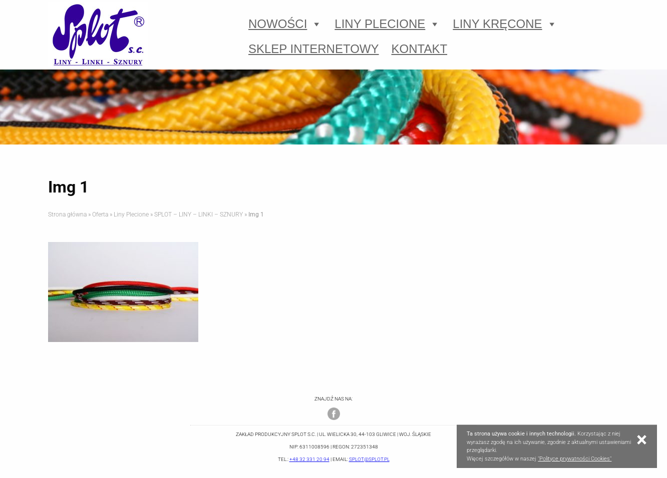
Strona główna (67, 214)
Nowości (285, 24)
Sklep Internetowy (313, 49)
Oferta (100, 214)
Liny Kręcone (505, 24)
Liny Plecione (387, 24)
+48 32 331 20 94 (309, 459)
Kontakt (420, 49)
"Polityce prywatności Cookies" (574, 459)
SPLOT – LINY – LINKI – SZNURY (198, 214)
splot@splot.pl (369, 459)
